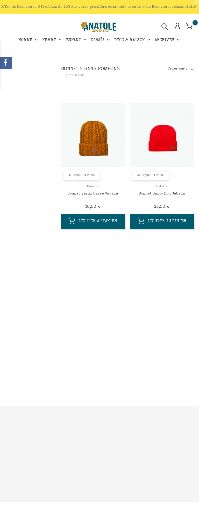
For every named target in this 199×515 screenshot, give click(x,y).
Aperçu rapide (81, 175)
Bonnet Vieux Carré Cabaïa (92, 194)
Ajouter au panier (92, 222)
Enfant (77, 40)
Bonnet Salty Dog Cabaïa (162, 194)
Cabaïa (101, 40)
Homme (28, 40)
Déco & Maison (132, 40)
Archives (168, 40)
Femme (52, 40)
